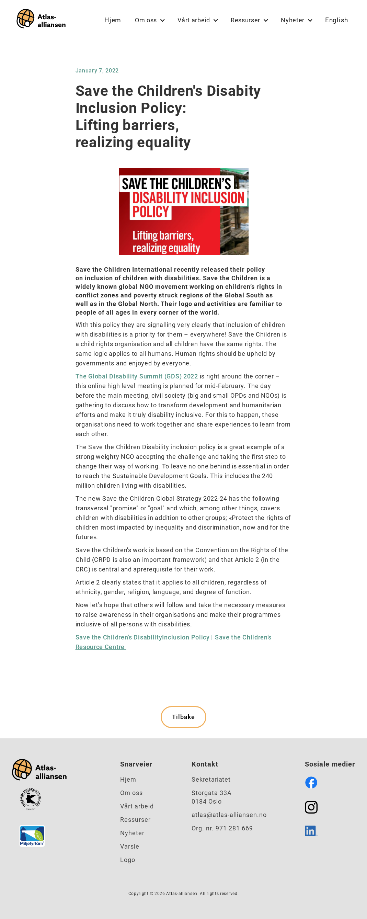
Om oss (131, 792)
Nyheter (132, 833)
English (336, 20)
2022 (190, 376)
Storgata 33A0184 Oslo (212, 797)
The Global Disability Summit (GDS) (129, 376)
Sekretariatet (211, 779)
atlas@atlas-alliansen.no (229, 814)
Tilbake (183, 717)
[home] (39, 20)
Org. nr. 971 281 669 (222, 828)
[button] (149, 20)
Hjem (112, 20)
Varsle (129, 846)
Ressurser (135, 819)
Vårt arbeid (137, 806)
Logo (127, 859)
